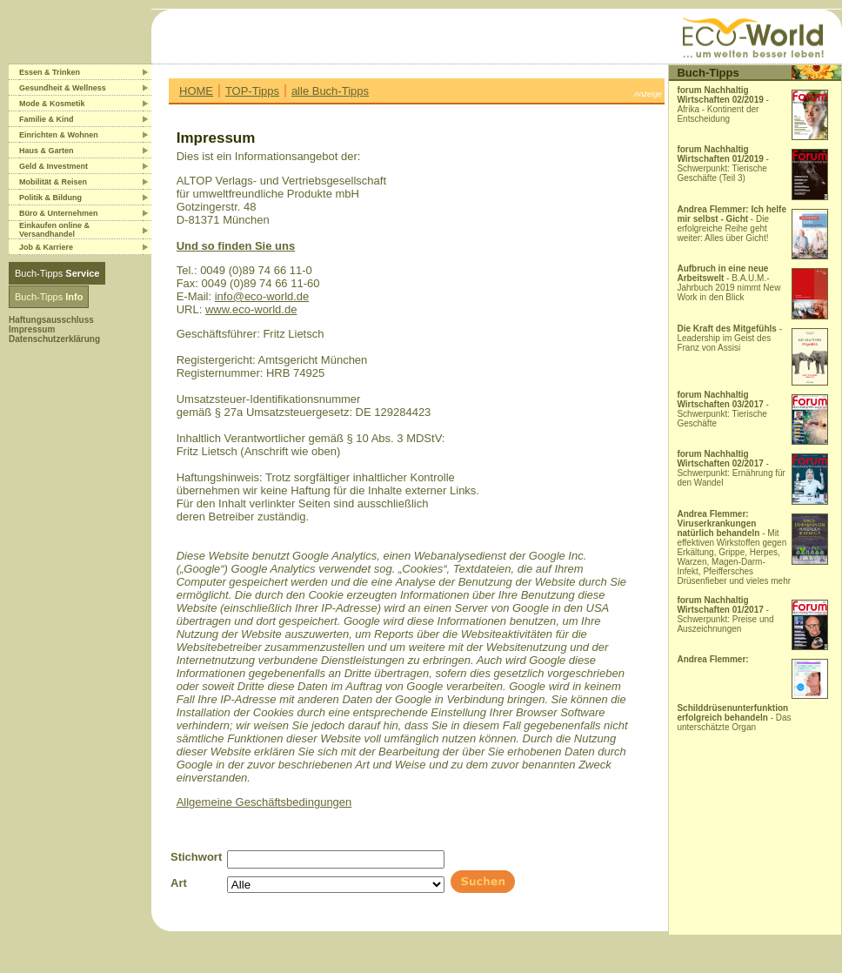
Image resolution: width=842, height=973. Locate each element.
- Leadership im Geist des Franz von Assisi (729, 338)
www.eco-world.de (251, 309)
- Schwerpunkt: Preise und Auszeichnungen (725, 614)
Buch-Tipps (57, 273)
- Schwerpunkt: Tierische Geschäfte (723, 409)
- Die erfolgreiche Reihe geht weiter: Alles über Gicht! (731, 224)
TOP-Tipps (252, 90)
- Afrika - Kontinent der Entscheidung (723, 104)
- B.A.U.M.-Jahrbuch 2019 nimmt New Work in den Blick (728, 283)
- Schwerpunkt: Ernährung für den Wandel (731, 468)
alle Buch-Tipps (330, 90)
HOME (196, 90)
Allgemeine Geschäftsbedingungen (264, 802)
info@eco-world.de (262, 296)
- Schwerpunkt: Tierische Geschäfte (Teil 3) (723, 163)
